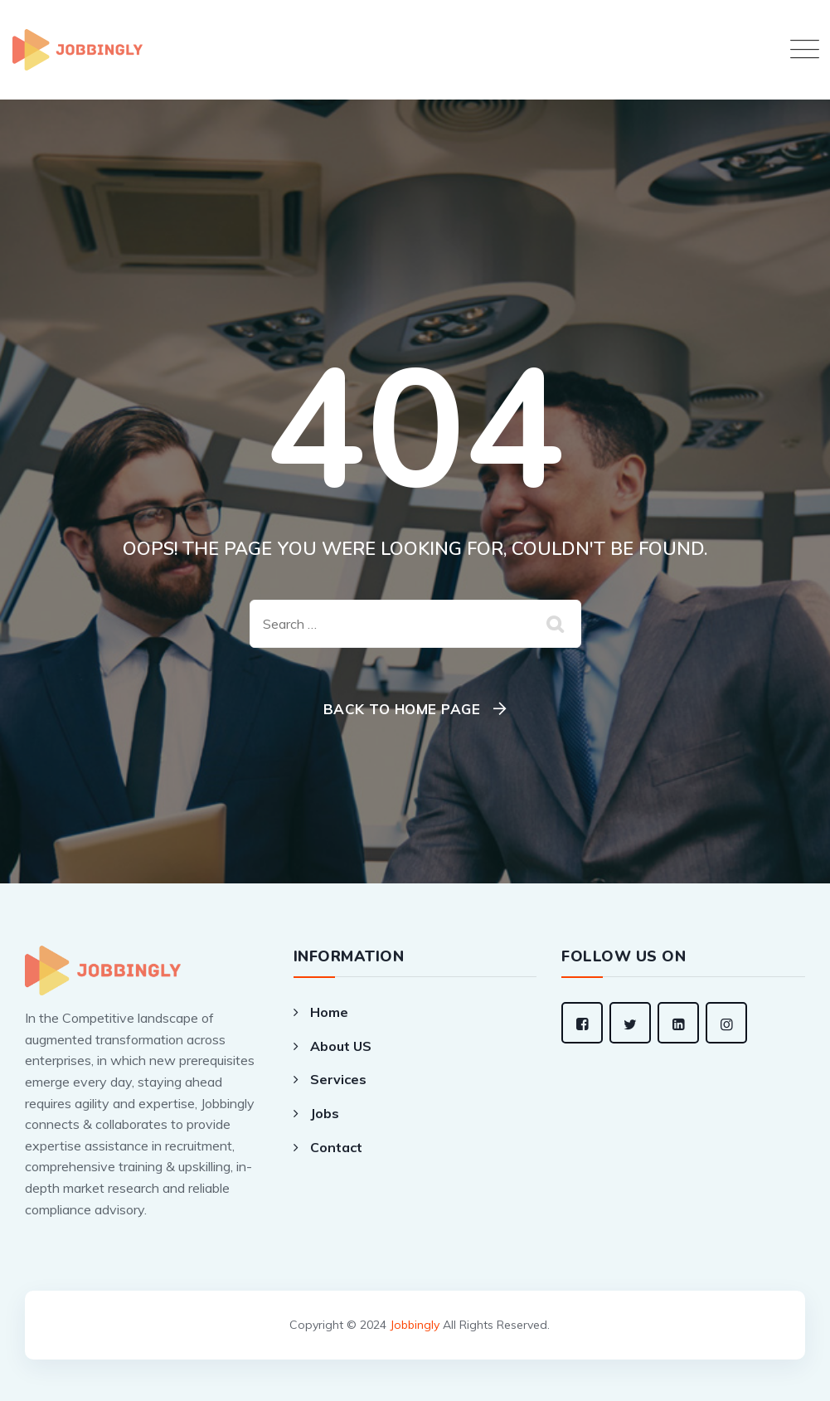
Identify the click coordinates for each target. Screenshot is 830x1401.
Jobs (324, 1113)
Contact (336, 1147)
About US (340, 1046)
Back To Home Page (402, 709)
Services (338, 1079)
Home (329, 1012)
